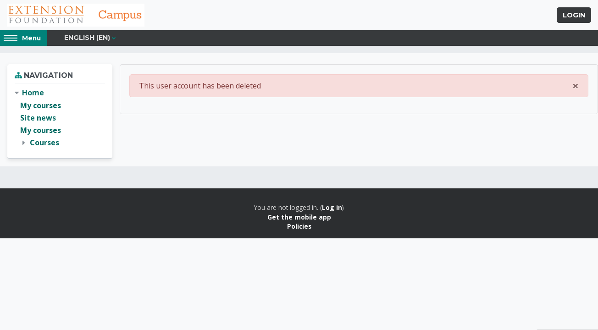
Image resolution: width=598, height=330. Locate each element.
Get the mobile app (299, 217)
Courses (44, 143)
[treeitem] (60, 117)
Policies (299, 226)
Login (574, 15)
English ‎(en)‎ (87, 37)
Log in (332, 207)
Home (33, 93)
